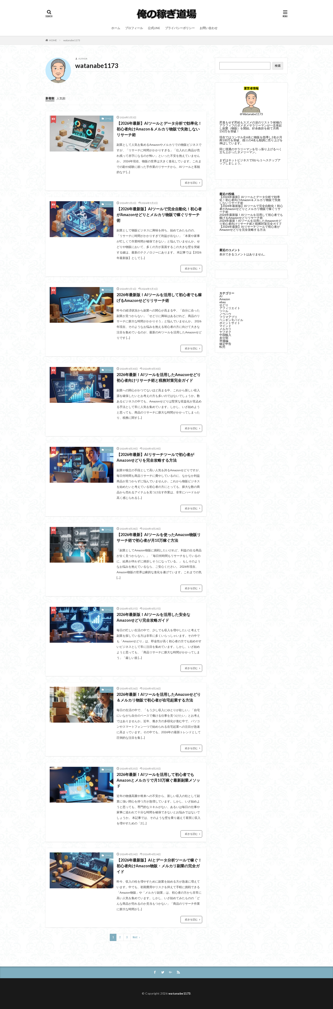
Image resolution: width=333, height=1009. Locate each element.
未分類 (223, 337)
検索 (278, 65)
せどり (223, 304)
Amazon (224, 298)
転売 (222, 346)
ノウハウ (225, 313)
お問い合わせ (208, 28)
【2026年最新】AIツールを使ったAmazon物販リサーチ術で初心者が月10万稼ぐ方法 (159, 537)
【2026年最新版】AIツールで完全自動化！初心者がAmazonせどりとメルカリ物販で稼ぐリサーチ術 (159, 215)
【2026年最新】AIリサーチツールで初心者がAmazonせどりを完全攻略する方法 (155, 457)
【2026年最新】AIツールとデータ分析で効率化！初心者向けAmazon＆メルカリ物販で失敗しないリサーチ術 (159, 129)
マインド (225, 325)
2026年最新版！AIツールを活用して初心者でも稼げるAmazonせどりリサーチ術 (159, 297)
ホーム (115, 28)
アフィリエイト (229, 307)
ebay (222, 301)
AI (221, 295)
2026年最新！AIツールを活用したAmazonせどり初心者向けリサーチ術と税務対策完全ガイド (159, 377)
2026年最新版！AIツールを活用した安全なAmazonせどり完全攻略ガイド (153, 617)
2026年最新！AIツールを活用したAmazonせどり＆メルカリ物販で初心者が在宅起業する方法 (159, 697)
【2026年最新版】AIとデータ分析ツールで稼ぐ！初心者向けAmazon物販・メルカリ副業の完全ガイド (159, 866)
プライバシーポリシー (180, 28)
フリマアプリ (228, 316)
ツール (108, 118)
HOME (53, 40)
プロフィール (134, 28)
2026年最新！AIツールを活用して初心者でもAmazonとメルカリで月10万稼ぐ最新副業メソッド (158, 780)
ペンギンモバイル (231, 319)
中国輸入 (225, 334)
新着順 (49, 98)
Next (135, 937)
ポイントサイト (229, 322)
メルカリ (225, 328)
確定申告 (225, 343)
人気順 (60, 98)
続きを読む (191, 182)
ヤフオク (225, 331)
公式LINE (154, 28)
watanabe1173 (71, 40)
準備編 (223, 340)
